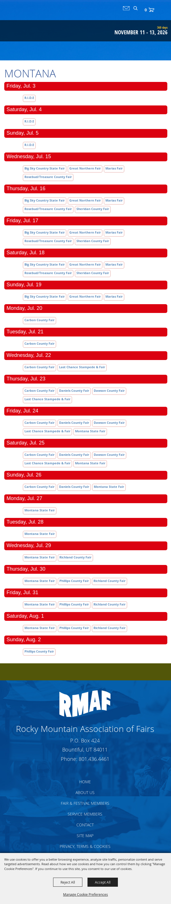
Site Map (85, 835)
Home (85, 781)
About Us (85, 792)
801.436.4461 (94, 758)
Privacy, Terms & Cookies (85, 846)
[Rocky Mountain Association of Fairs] (26, 24)
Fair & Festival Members (85, 803)
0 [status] (146, 9)
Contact (85, 824)
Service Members (85, 814)
